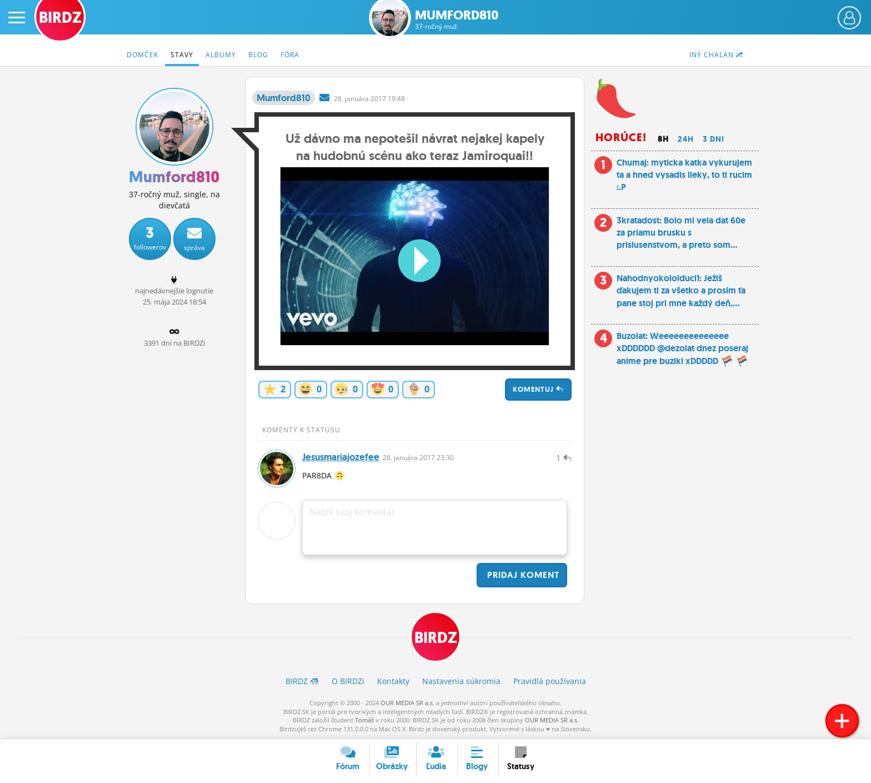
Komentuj (538, 389)
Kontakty (393, 681)
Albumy (221, 54)
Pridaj (521, 575)
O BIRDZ (348, 681)
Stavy (182, 54)
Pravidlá (549, 681)
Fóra (290, 54)
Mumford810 (457, 19)
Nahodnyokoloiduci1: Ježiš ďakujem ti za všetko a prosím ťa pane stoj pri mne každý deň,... (681, 290)
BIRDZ (435, 637)
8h (663, 139)
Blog (258, 54)
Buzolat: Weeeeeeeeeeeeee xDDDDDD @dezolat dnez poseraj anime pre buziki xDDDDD (682, 348)
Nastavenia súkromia (461, 681)
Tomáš (364, 720)
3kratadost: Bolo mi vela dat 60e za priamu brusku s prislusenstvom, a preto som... (681, 233)
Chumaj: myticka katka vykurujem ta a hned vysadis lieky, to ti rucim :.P (684, 175)
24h (686, 139)
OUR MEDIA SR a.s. (407, 703)
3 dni (713, 139)
